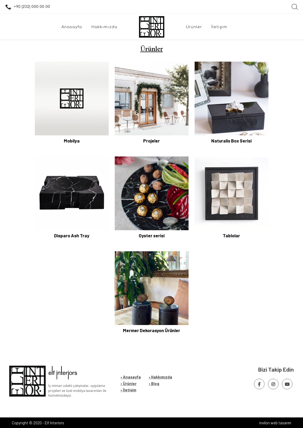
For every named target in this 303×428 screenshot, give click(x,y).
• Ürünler (129, 383)
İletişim (219, 27)
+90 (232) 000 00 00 (27, 7)
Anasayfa (71, 27)
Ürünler (194, 27)
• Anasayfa (131, 377)
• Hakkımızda (160, 377)
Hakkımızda (104, 27)
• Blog (154, 383)
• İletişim (128, 389)
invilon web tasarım (275, 422)
